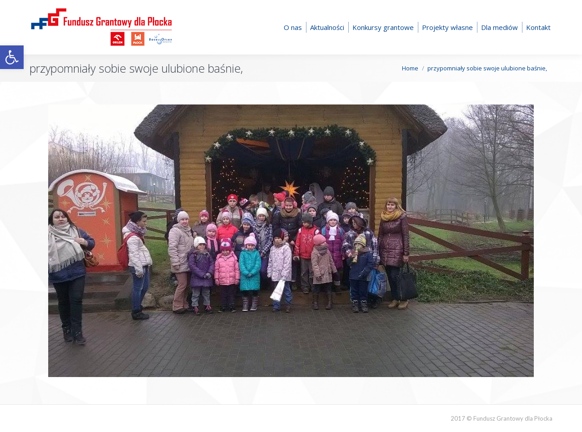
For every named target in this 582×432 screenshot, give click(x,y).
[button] (12, 57)
